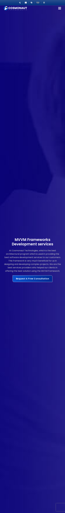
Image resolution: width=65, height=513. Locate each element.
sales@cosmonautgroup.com (26, 2)
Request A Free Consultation (32, 278)
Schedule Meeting (44, 2)
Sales (31, 2)
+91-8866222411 (20, 2)
